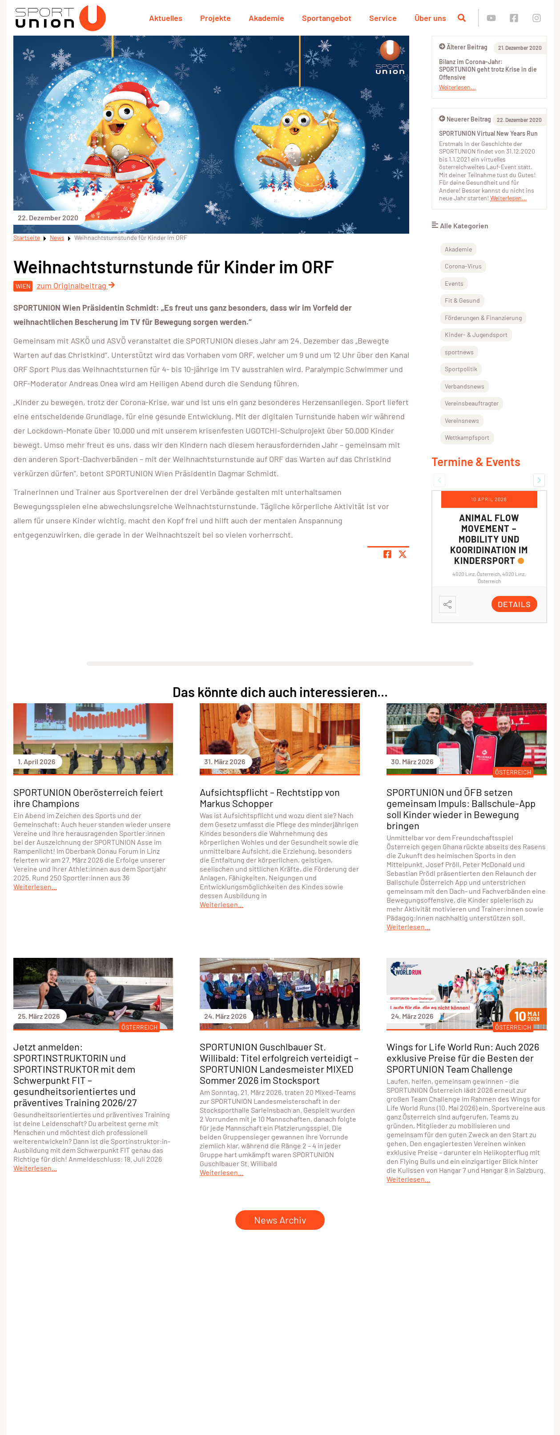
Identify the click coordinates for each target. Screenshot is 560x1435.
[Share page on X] (402, 554)
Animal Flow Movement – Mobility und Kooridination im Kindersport (489, 539)
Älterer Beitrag (463, 47)
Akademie (266, 18)
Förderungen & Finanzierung (483, 317)
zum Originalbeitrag (76, 285)
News (57, 237)
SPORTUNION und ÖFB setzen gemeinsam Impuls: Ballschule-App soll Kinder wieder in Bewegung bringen (461, 808)
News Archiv (280, 1219)
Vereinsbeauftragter (472, 403)
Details (514, 604)
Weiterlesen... (457, 87)
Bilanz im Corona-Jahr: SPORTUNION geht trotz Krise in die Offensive (488, 69)
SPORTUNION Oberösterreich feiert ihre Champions (88, 797)
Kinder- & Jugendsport (476, 334)
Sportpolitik (461, 369)
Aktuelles (165, 18)
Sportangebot (326, 18)
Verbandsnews (464, 386)
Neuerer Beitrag (465, 119)
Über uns (430, 18)
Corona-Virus (463, 266)
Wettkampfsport (467, 437)
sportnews (459, 352)
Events (454, 283)
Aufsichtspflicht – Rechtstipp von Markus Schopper (270, 797)
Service (383, 18)
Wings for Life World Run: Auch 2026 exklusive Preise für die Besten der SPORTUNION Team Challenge (463, 1057)
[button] (439, 480)
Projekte (215, 18)
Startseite (26, 237)
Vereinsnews (462, 420)
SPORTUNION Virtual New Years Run (488, 133)
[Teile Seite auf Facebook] (387, 554)
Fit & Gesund (462, 300)
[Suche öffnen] (461, 18)
